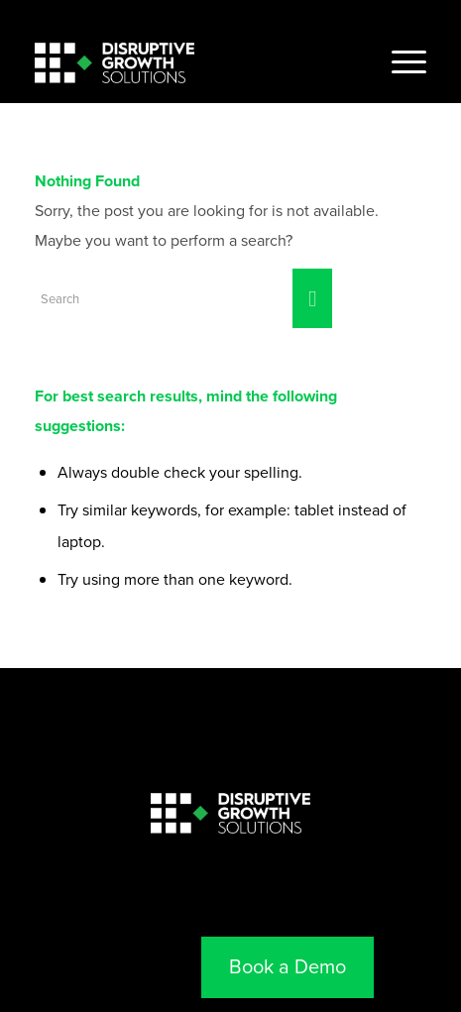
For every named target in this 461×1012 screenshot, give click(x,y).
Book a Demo (287, 966)
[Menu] (399, 62)
